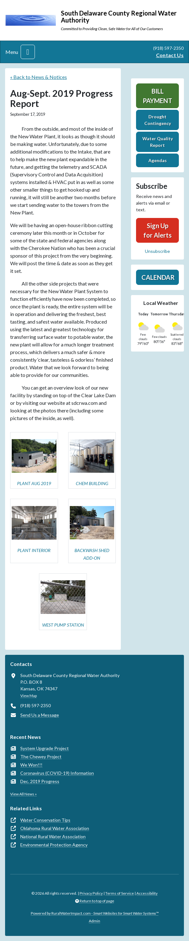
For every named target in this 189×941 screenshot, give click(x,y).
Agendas (157, 160)
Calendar (158, 277)
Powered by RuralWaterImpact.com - (95, 913)
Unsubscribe (157, 251)
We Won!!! (31, 764)
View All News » (23, 794)
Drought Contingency (157, 120)
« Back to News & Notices (38, 77)
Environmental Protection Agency (54, 844)
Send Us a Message (39, 715)
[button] (34, 460)
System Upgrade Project (44, 748)
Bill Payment (157, 95)
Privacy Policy (91, 893)
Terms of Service (119, 893)
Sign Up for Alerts (157, 230)
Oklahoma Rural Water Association (54, 828)
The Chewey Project (41, 756)
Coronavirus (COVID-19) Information (57, 773)
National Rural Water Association (53, 836)
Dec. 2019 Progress (39, 781)
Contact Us (170, 55)
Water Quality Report (157, 142)
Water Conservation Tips (45, 820)
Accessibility (147, 893)
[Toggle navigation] (28, 52)
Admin (94, 920)
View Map (28, 695)
